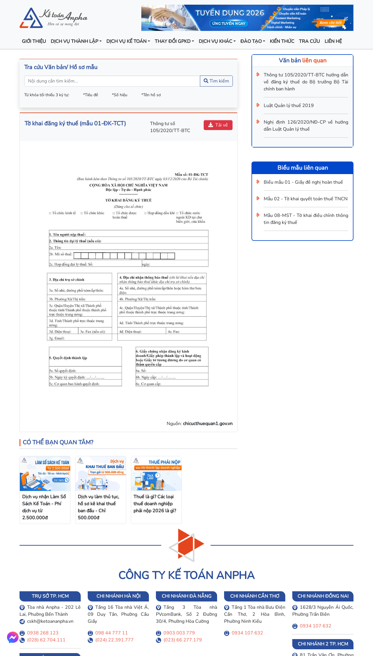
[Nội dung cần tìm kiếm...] (112, 81)
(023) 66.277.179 (182, 640)
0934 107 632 (247, 633)
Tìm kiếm (216, 81)
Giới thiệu (34, 41)
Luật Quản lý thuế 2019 (289, 105)
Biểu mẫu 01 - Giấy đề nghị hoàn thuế (303, 182)
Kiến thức (282, 41)
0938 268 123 (43, 633)
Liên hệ (333, 41)
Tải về (218, 125)
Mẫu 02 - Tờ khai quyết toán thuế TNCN (306, 199)
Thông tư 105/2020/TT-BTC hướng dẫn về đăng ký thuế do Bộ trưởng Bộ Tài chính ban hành (306, 82)
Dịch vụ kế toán (126, 41)
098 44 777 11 (111, 633)
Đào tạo (251, 41)
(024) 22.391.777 (114, 640)
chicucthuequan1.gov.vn (208, 423)
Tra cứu (309, 41)
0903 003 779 (179, 633)
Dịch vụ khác (215, 41)
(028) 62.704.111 (46, 640)
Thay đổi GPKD (173, 41)
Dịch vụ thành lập (74, 41)
